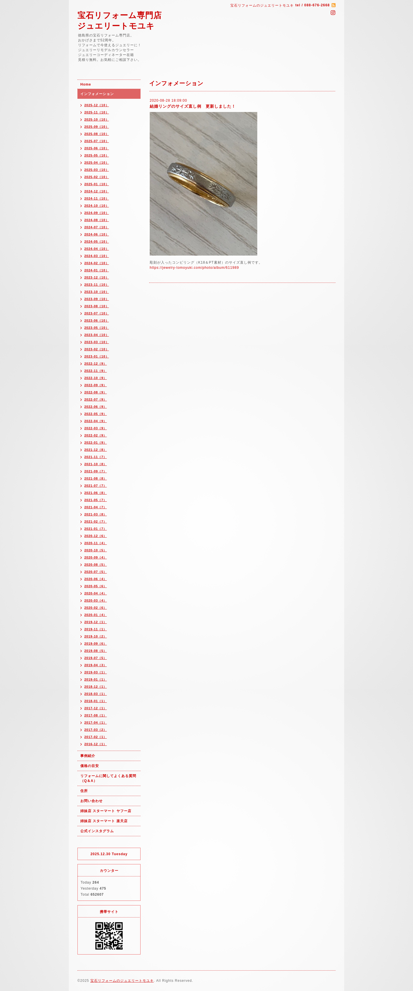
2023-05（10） (96, 327)
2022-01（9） (95, 442)
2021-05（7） (95, 500)
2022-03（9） (95, 428)
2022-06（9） (95, 406)
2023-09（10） (96, 299)
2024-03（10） (96, 256)
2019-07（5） (95, 658)
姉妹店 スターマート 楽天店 (104, 821)
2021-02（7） (95, 521)
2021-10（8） (95, 464)
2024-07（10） (96, 227)
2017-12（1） (95, 708)
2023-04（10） (96, 335)
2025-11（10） (96, 112)
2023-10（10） (96, 291)
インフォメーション (97, 94)
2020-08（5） (95, 564)
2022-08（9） (95, 392)
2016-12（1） (95, 744)
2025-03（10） (96, 169)
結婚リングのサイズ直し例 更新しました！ (193, 106)
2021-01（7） (95, 528)
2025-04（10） (96, 162)
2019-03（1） (95, 672)
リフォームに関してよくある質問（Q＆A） (108, 778)
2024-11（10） (96, 198)
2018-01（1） (95, 701)
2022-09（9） (95, 385)
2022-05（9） (95, 414)
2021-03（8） (95, 514)
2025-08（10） (96, 134)
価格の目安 (89, 766)
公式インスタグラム (97, 831)
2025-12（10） (96, 105)
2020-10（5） (95, 550)
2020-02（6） (95, 607)
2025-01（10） (96, 184)
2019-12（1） (95, 622)
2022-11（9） (95, 370)
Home (85, 84)
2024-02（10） (96, 263)
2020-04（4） (95, 593)
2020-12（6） (95, 536)
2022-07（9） (95, 399)
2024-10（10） (96, 205)
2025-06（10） (96, 148)
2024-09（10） (96, 213)
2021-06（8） (95, 492)
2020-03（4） (95, 600)
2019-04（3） (95, 665)
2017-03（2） (95, 729)
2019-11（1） (95, 629)
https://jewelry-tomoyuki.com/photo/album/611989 (194, 268)
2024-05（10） (96, 241)
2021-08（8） (95, 478)
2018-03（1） (95, 694)
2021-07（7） (95, 485)
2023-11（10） (96, 284)
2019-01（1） (95, 679)
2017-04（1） (95, 722)
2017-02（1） (95, 737)
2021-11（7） (95, 457)
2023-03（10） (96, 342)
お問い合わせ (91, 801)
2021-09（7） (95, 471)
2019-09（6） (95, 643)
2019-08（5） (95, 650)
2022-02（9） (95, 435)
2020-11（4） (95, 543)
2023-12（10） (96, 277)
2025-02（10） (96, 177)
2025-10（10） (96, 119)
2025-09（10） (96, 126)
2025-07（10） (96, 141)
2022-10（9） (95, 378)
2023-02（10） (96, 349)
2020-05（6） (95, 586)
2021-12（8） (95, 449)
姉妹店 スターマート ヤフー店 (105, 811)
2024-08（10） (96, 220)
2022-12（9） (95, 363)
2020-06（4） (95, 579)
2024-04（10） (96, 248)
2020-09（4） (95, 557)
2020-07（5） (95, 571)
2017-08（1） (95, 715)
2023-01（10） (96, 356)
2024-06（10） (96, 234)
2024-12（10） (96, 191)
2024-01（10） (96, 270)
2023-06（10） (96, 320)
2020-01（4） (95, 615)
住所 (84, 791)
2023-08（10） (96, 306)
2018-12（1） (95, 686)
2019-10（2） (95, 636)
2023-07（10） (96, 313)
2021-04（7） (95, 507)
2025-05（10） (96, 155)
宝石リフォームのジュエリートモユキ (122, 981)
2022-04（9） (95, 421)
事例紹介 (87, 756)
